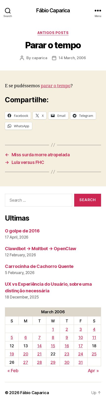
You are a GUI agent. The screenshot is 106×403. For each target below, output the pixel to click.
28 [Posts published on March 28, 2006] (39, 362)
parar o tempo (56, 86)
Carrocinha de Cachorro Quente (39, 266)
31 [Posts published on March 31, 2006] (80, 362)
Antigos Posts (53, 33)
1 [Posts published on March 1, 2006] (53, 329)
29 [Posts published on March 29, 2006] (53, 362)
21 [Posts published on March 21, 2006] (39, 353)
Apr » (93, 370)
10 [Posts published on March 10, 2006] (80, 337)
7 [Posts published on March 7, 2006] (39, 337)
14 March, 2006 (72, 57)
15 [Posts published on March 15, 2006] (53, 345)
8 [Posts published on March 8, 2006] (53, 337)
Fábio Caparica (53, 10)
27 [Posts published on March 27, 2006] (25, 362)
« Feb (12, 370)
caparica (39, 57)
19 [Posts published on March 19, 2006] (12, 353)
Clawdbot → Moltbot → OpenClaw (40, 248)
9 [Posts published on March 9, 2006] (67, 337)
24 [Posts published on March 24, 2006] (80, 353)
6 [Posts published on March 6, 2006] (25, 337)
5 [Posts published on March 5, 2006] (12, 337)
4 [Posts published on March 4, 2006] (94, 329)
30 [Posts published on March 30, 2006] (66, 362)
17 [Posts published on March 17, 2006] (80, 345)
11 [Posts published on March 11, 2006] (94, 337)
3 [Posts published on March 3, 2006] (80, 329)
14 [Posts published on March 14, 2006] (39, 345)
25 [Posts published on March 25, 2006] (94, 353)
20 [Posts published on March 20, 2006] (25, 353)
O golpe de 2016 (22, 230)
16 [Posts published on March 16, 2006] (67, 345)
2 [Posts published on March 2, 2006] (67, 329)
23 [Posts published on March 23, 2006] (66, 353)
